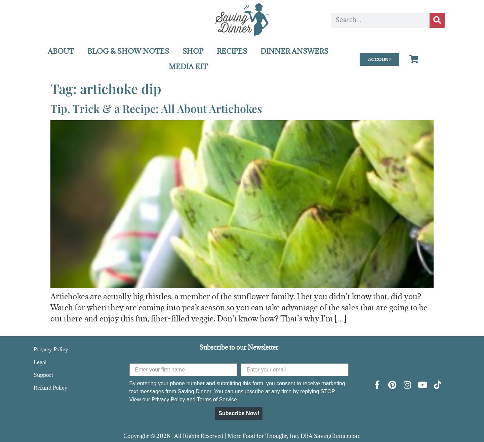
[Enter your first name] (183, 369)
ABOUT (61, 51)
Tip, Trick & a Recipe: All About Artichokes (156, 108)
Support (43, 374)
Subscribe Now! (238, 413)
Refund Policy (51, 387)
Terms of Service (217, 399)
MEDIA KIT (188, 66)
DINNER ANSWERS (294, 51)
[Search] (437, 20)
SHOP (193, 51)
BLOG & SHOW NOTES (128, 51)
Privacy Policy (51, 349)
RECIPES (232, 51)
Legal (40, 362)
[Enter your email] (295, 369)
